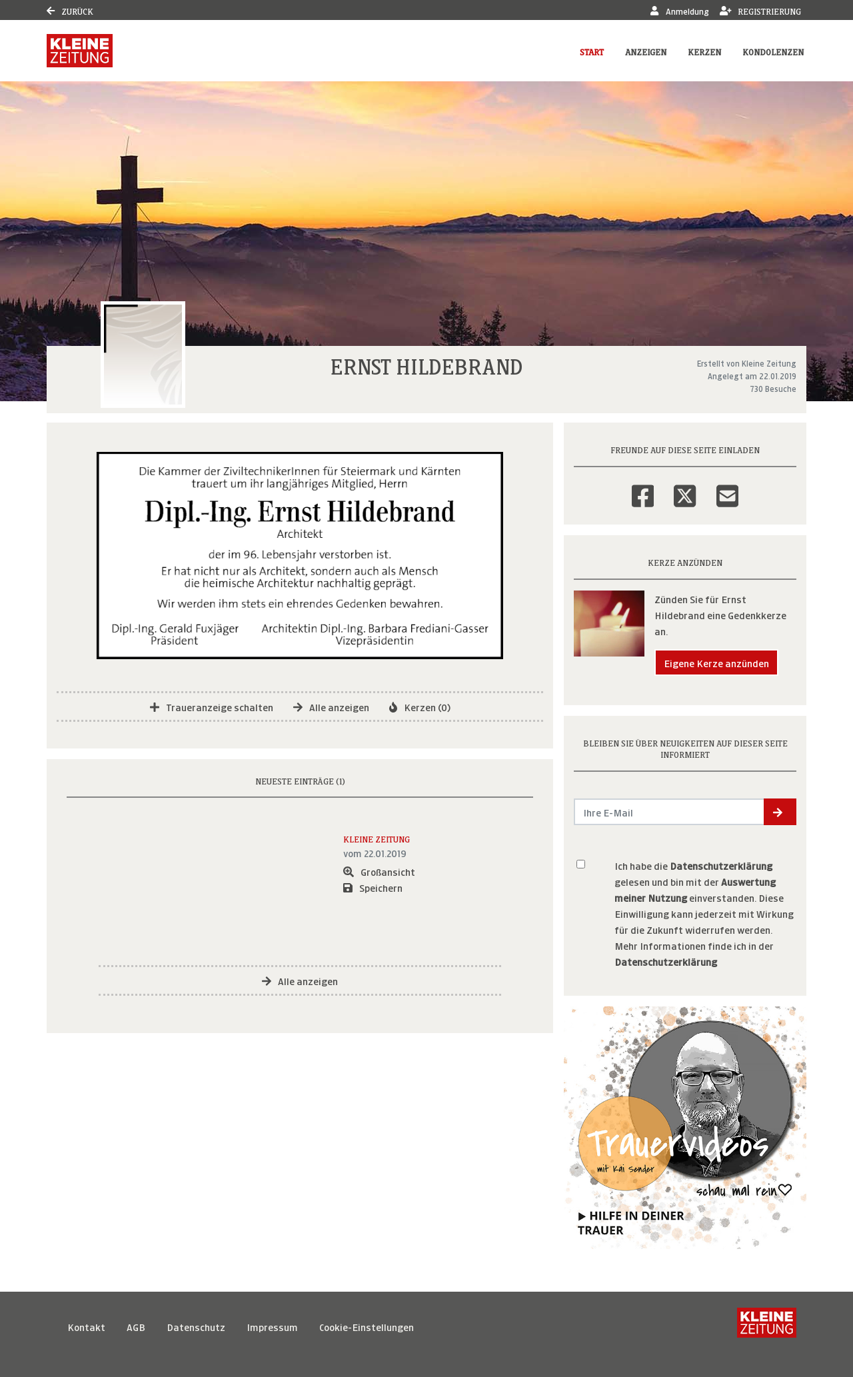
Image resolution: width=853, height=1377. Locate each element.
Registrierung (761, 10)
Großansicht (379, 870)
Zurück (70, 10)
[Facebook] (643, 487)
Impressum (272, 1326)
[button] (780, 811)
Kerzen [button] (704, 51)
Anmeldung (679, 10)
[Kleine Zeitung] (766, 1326)
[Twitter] (685, 487)
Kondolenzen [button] (773, 51)
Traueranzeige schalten (211, 706)
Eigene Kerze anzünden (716, 662)
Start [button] (592, 51)
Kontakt (86, 1326)
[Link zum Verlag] (80, 50)
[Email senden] (669, 811)
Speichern (373, 886)
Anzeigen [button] (645, 51)
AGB (136, 1326)
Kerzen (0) (419, 706)
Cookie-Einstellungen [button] (366, 1326)
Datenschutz (196, 1326)
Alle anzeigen (331, 706)
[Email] (727, 487)
